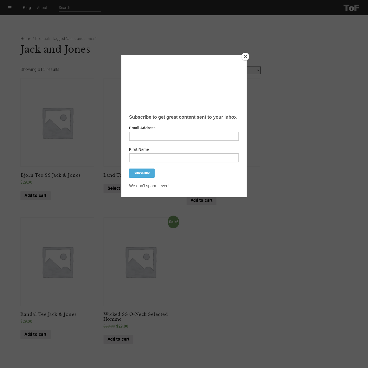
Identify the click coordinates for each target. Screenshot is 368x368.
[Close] (245, 56)
